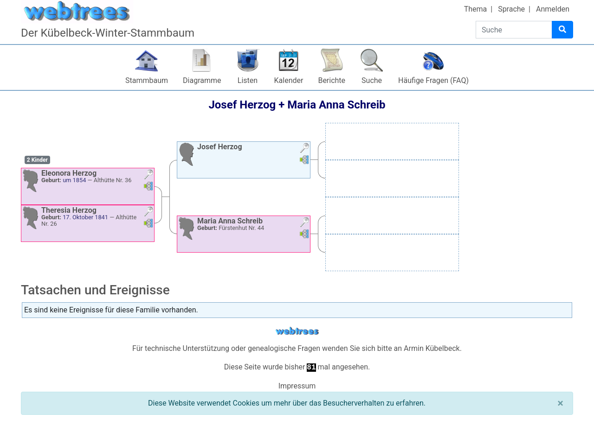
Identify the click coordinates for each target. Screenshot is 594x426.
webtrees (297, 331)
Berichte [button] (331, 80)
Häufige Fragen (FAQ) (433, 80)
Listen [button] (248, 80)
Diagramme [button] (202, 80)
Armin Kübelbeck (432, 348)
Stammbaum (146, 80)
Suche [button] (372, 80)
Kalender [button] (288, 80)
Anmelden (552, 9)
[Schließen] (560, 403)
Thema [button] (475, 9)
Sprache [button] (511, 9)
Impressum (297, 385)
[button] (148, 175)
